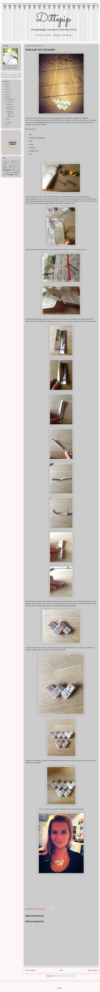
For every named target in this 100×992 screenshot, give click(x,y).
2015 (6, 92)
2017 (6, 87)
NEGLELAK (9, 109)
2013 (6, 97)
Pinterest (30, 120)
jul (10, 166)
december (10, 99)
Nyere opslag (30, 970)
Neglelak (7, 170)
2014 (6, 94)
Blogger (59, 988)
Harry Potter (14, 162)
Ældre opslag (92, 970)
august (9, 122)
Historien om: (6, 164)
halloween (5, 162)
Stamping (16, 172)
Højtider (5, 166)
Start (61, 970)
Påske (17, 170)
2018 (6, 84)
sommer (7, 172)
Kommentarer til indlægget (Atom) (65, 976)
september (10, 107)
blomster (5, 161)
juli (8, 124)
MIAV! (8, 119)
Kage (16, 166)
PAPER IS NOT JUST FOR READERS (10, 114)
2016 (6, 89)
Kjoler (5, 168)
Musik (14, 168)
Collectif (13, 161)
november (10, 102)
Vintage (9, 174)
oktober (9, 104)
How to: (15, 164)
